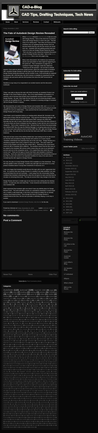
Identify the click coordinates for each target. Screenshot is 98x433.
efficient (6, 292)
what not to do (49, 331)
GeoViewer (13, 371)
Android (51, 296)
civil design (19, 344)
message (13, 413)
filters (24, 327)
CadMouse (54, 363)
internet (5, 411)
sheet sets (29, 319)
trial (49, 425)
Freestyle (30, 336)
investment (11, 411)
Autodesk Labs (24, 302)
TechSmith (24, 390)
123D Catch (24, 356)
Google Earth (17, 373)
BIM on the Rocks (68, 288)
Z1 (12, 396)
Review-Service (16, 386)
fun (13, 304)
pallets (26, 350)
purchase (11, 352)
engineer (5, 407)
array (39, 342)
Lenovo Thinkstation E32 (49, 379)
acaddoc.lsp (30, 396)
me (26, 298)
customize (28, 404)
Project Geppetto (38, 384)
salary (22, 319)
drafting (23, 292)
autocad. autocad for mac (48, 398)
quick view (47, 329)
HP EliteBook (52, 373)
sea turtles (7, 423)
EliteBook (5, 369)
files (23, 308)
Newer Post (7, 274)
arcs (17, 398)
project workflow (23, 419)
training (33, 292)
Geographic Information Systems (27, 371)
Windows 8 (36, 306)
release (45, 419)
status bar (6, 354)
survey (5, 300)
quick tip (33, 294)
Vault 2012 (10, 394)
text (44, 298)
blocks (55, 302)
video (42, 294)
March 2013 (69, 189)
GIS (11, 323)
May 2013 (68, 183)
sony (42, 423)
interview (38, 348)
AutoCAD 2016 (7, 360)
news (15, 292)
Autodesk (29, 37)
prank (37, 417)
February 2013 (70, 192)
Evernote (17, 369)
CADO (43, 363)
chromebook (20, 402)
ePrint (39, 406)
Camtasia (7, 365)
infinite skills (37, 308)
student (47, 423)
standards (23, 313)
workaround (30, 310)
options (25, 415)
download (40, 346)
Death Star (48, 365)
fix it (44, 407)
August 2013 (69, 174)
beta (51, 342)
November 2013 (70, 166)
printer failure (43, 417)
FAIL (17, 336)
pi (48, 311)
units (43, 354)
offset (14, 415)
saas (53, 329)
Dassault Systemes (39, 365)
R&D (54, 384)
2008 (67, 210)
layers (35, 311)
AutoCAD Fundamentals (31, 321)
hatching (25, 409)
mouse (20, 350)
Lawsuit (39, 379)
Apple (42, 319)
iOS (44, 306)
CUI (29, 306)
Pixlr (35, 383)
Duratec (39, 367)
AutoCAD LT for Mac (51, 333)
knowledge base (52, 348)
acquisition (37, 396)
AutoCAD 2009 (40, 290)
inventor (19, 304)
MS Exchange (14, 381)
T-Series (17, 390)
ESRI (53, 367)
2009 (67, 207)
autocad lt (45, 304)
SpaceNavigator (49, 388)
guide (20, 409)
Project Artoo (29, 384)
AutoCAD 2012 (51, 319)
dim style (33, 346)
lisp (16, 329)
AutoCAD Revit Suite (21, 361)
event (20, 407)
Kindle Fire (18, 323)
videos (52, 304)
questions (31, 419)
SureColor (10, 390)
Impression (42, 296)
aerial (49, 396)
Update (23, 294)
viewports (11, 427)
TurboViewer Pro (30, 392)
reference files (27, 352)
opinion (19, 415)
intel (54, 409)
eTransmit (54, 346)
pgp (32, 350)
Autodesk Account (33, 361)
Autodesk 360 (20, 210)
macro (55, 411)
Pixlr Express (41, 383)
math (4, 319)
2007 (67, 212)
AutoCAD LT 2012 (27, 360)
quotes (5, 313)
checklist (53, 400)
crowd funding (20, 404)
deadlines (36, 404)
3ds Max (28, 333)
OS (37, 381)
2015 (52, 356)
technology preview (16, 354)
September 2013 (71, 171)
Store (16, 22)
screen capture (53, 421)
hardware (35, 327)
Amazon (36, 319)
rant (10, 313)
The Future (32, 390)
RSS (37, 310)
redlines (45, 210)
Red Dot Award (7, 386)
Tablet (23, 340)
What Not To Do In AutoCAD (11, 342)
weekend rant (22, 331)
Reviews (36, 22)
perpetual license (14, 417)
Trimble (5, 392)
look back (13, 350)
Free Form (45, 369)
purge (39, 329)
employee (46, 406)
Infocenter (39, 375)
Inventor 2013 (36, 377)
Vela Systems (18, 394)
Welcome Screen (42, 394)
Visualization (27, 394)
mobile (50, 294)
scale (40, 421)
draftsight (29, 406)
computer (6, 346)
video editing (51, 354)
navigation (47, 413)
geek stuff (20, 348)
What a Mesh (68, 283)
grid (26, 348)
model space (25, 413)
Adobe (45, 358)
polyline (32, 417)
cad (13, 296)
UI (6, 317)
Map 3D (22, 381)
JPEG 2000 (9, 379)
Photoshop (25, 383)
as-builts (45, 342)
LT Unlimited (68, 274)
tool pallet (27, 354)
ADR (21, 358)
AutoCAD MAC (9, 334)
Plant (55, 383)
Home (8, 22)
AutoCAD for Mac (16, 315)
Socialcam (5, 388)
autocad (45, 208)
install (49, 409)
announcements (37, 325)
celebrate (40, 400)
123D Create (32, 356)
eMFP (34, 406)
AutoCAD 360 (50, 106)
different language (20, 406)
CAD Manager (36, 302)
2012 (67, 198)
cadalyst (18, 298)
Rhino (37, 386)
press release (51, 350)
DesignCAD (24, 367)
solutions (37, 423)
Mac (25, 315)
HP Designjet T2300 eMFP (39, 373)
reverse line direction (21, 421)
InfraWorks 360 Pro (8, 377)
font (54, 407)
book (55, 325)
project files (14, 419)
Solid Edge (20, 388)
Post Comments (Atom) (34, 281)
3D (30, 300)
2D (48, 313)
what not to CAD (35, 331)
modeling (32, 413)
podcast (22, 417)
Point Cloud (14, 384)
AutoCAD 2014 (42, 37)
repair (6, 421)
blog (55, 342)
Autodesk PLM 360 (13, 363)
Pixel (30, 383)
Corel (26, 365)
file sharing (31, 407)
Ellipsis (66, 278)
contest (18, 327)
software (31, 423)
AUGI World (32, 358)
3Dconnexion (32, 296)
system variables (21, 425)
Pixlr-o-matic (49, 383)
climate (27, 402)
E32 (44, 367)
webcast (22, 427)
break (22, 400)
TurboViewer (44, 310)
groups (14, 409)
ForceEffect (38, 369)
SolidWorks (27, 388)
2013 (67, 163)
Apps (12, 300)
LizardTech (6, 381)
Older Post (53, 274)
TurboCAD (54, 315)
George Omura (50, 336)
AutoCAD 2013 (8, 298)
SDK (42, 386)
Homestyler (28, 375)
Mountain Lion (15, 338)
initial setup (38, 409)
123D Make (41, 356)
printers (46, 308)
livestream (45, 411)
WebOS (34, 394)
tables (5, 331)
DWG (48, 334)
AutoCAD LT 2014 (39, 360)
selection (16, 313)
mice (19, 413)
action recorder (13, 317)
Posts (67, 75)
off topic (51, 298)
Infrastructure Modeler (20, 377)
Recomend (33, 338)
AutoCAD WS (12, 294)
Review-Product (34, 304)
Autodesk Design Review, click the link (29, 202)
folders (49, 407)
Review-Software (43, 323)
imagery (32, 409)
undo (53, 425)
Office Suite (48, 381)
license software (7, 329)
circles (7, 344)
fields (14, 311)
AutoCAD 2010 (35, 298)
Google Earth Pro (27, 373)
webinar (11, 356)
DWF (53, 321)
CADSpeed (41, 334)
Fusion (5, 323)
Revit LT (52, 338)
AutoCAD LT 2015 (50, 360)
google (29, 308)
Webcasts (57, 22)
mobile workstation (13, 319)
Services (26, 22)
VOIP (53, 392)
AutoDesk (8, 290)
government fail (7, 409)
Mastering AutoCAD (33, 315)
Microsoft (33, 323)
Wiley (52, 323)
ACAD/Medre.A (13, 358)
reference (54, 308)
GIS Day (5, 371)
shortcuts (44, 352)
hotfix (19, 300)
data (4, 311)
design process (44, 404)
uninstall (5, 427)
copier (13, 404)
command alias (9, 327)
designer (53, 404)
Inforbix (45, 375)
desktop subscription (8, 406)
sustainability (12, 425)
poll (27, 417)
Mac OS (5, 338)
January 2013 (70, 194)
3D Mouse (21, 296)
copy (12, 346)
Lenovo (26, 323)
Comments (69, 78)
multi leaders (40, 413)
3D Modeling (20, 333)
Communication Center (17, 365)
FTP (32, 369)
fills (34, 317)
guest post (21, 311)
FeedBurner (83, 102)
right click (30, 421)
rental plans (37, 352)
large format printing (42, 317)
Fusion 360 (52, 369)
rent (56, 419)
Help (22, 375)
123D (17, 356)
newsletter (54, 413)
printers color (52, 417)
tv (39, 354)
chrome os (12, 402)
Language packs (31, 379)
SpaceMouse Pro (8, 340)
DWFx (31, 365)
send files (14, 423)
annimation (28, 325)
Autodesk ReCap (24, 363)
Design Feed (6, 367)
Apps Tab (52, 358)
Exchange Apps (25, 369)
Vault (4, 394)
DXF (53, 334)
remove (51, 419)
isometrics (18, 411)
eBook (47, 346)
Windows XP (6, 396)
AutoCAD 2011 (44, 300)
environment (13, 407)
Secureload (52, 386)
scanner (45, 421)
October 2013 (70, 168)
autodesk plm (48, 325)
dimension (22, 317)
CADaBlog (53, 292)
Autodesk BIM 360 (45, 361)
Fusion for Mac (40, 336)
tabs (29, 425)
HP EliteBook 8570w (8, 375)
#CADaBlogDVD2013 (9, 333)
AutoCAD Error (17, 360)
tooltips (34, 354)
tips (25, 300)
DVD (48, 321)
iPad (47, 327)
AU (35, 300)
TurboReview (40, 340)
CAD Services (32, 334)
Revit (23, 386)
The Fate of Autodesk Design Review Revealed (29, 33)
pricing (5, 352)
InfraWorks (52, 375)
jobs (44, 348)
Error (12, 336)
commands (52, 344)
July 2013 (68, 177)
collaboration (29, 210)
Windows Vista (51, 394)
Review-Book (43, 338)
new (49, 306)
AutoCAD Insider (67, 257)
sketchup (52, 352)
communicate (44, 402)
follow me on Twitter (88, 148)
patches (50, 415)
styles (30, 313)
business (34, 400)
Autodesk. (18, 334)
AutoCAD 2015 (7, 321)
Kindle (23, 379)
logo (51, 411)
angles (6, 398)
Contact (46, 22)
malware (7, 413)
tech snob (34, 425)
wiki (27, 427)
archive (12, 398)
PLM (19, 383)
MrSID (32, 381)
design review (38, 210)
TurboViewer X (50, 340)
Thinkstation (30, 340)
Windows (32, 342)
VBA (49, 392)
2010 (67, 204)
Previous (21, 384)
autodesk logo (6, 400)
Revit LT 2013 (30, 386)
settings (20, 423)
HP (25, 304)
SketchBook (45, 315)
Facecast (23, 336)
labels (24, 411)
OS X (41, 381)
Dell (54, 365)
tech (44, 313)
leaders (53, 317)
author (21, 398)
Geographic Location (45, 371)
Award (31, 363)
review (5, 296)
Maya (27, 381)
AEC (25, 358)
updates (21, 310)
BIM (25, 334)
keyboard (28, 311)
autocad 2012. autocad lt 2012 (32, 398)
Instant (29, 377)
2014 (47, 356)
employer (52, 406)
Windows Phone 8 (8, 325)
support (14, 310)
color (35, 344)
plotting (37, 350)
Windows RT (19, 325)
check (46, 400)
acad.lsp (23, 396)
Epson (11, 369)
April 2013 (68, 186)
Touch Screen (51, 390)
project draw (6, 419)
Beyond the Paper (68, 251)
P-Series (14, 383)
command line (42, 344)
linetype (39, 411)
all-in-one (54, 396)
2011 (67, 201)
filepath (38, 407)
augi (51, 290)
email (9, 311)
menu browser (23, 329)
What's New (24, 342)
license (53, 327)
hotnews (32, 348)
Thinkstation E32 (41, 390)
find (29, 327)
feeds (25, 407)
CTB (48, 363)
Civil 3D (42, 321)
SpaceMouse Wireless (37, 388)
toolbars (12, 331)
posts (43, 350)
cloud (7, 304)
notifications (8, 415)
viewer (5, 356)
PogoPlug (7, 384)
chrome (5, 402)
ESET (48, 367)
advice (44, 396)
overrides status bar (34, 415)
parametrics (43, 415)
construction (6, 404)
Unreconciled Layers (41, 392)
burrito (27, 400)
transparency (43, 425)
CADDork (37, 363)
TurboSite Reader (20, 392)
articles (42, 292)
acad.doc (17, 396)
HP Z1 (17, 375)
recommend (39, 419)
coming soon (35, 402)
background (16, 400)
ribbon (7, 310)
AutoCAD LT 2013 (38, 333)
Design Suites (15, 367)
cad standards (14, 308)
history (42, 327)
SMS (46, 386)
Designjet (6, 336)
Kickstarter (17, 379)
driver (29, 317)
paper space (42, 311)
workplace (32, 427)
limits (6, 350)
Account (40, 358)
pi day (53, 311)
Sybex (17, 340)
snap (25, 423)
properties (32, 329)
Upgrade (52, 310)
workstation (13, 302)
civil (12, 344)
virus (17, 427)
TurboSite (11, 392)
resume (12, 421)
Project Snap (47, 384)
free (14, 348)
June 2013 (68, 180)
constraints (52, 402)
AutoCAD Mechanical (8, 361)
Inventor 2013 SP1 (46, 377)
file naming (8, 348)
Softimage (12, 388)
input (45, 409)
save (35, 421)
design (17, 346)
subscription (37, 313)
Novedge (24, 338)
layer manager (31, 411)
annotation (47, 302)
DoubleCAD (32, 367)
